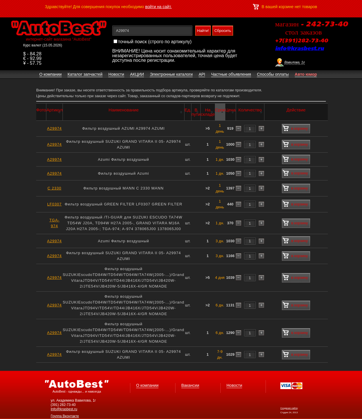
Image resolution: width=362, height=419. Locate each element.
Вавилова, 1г (294, 62)
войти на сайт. (158, 6)
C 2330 (54, 188)
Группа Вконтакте (65, 416)
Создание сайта (288, 408)
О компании (147, 385)
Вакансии (190, 385)
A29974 (54, 128)
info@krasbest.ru (299, 48)
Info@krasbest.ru (64, 409)
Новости (234, 385)
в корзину (295, 128)
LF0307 (54, 204)
